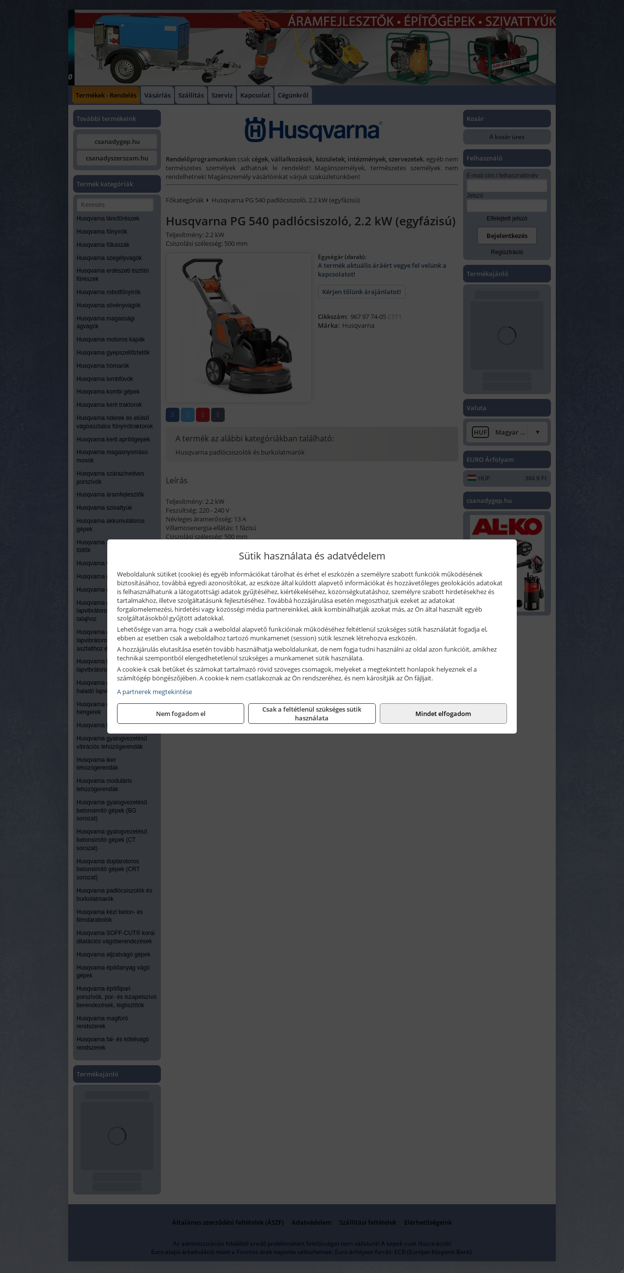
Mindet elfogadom (443, 713)
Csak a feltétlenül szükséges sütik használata (311, 713)
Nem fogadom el (181, 713)
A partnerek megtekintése (154, 691)
